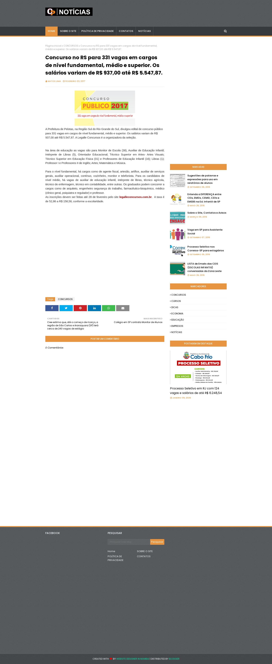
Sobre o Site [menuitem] (68, 31)
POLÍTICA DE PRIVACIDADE (116, 558)
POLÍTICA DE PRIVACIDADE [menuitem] (97, 31)
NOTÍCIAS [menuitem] (144, 31)
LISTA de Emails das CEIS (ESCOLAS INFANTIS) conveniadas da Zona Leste (204, 267)
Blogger (174, 658)
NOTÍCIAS (176, 332)
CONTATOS (144, 556)
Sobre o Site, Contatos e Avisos (206, 213)
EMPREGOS (177, 326)
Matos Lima (54, 81)
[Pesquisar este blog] (129, 542)
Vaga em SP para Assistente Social (205, 231)
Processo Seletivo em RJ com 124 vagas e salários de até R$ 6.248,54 (196, 390)
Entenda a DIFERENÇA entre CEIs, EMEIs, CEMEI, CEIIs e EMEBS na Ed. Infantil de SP (204, 197)
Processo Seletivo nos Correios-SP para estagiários (205, 248)
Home (111, 551)
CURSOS (176, 301)
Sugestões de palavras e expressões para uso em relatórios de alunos (202, 179)
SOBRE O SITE (145, 551)
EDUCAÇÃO (177, 319)
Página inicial (53, 45)
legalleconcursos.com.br (135, 197)
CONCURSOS (70, 45)
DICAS (174, 307)
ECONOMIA (177, 313)
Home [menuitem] (51, 31)
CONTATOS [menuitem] (126, 31)
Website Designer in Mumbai (132, 658)
